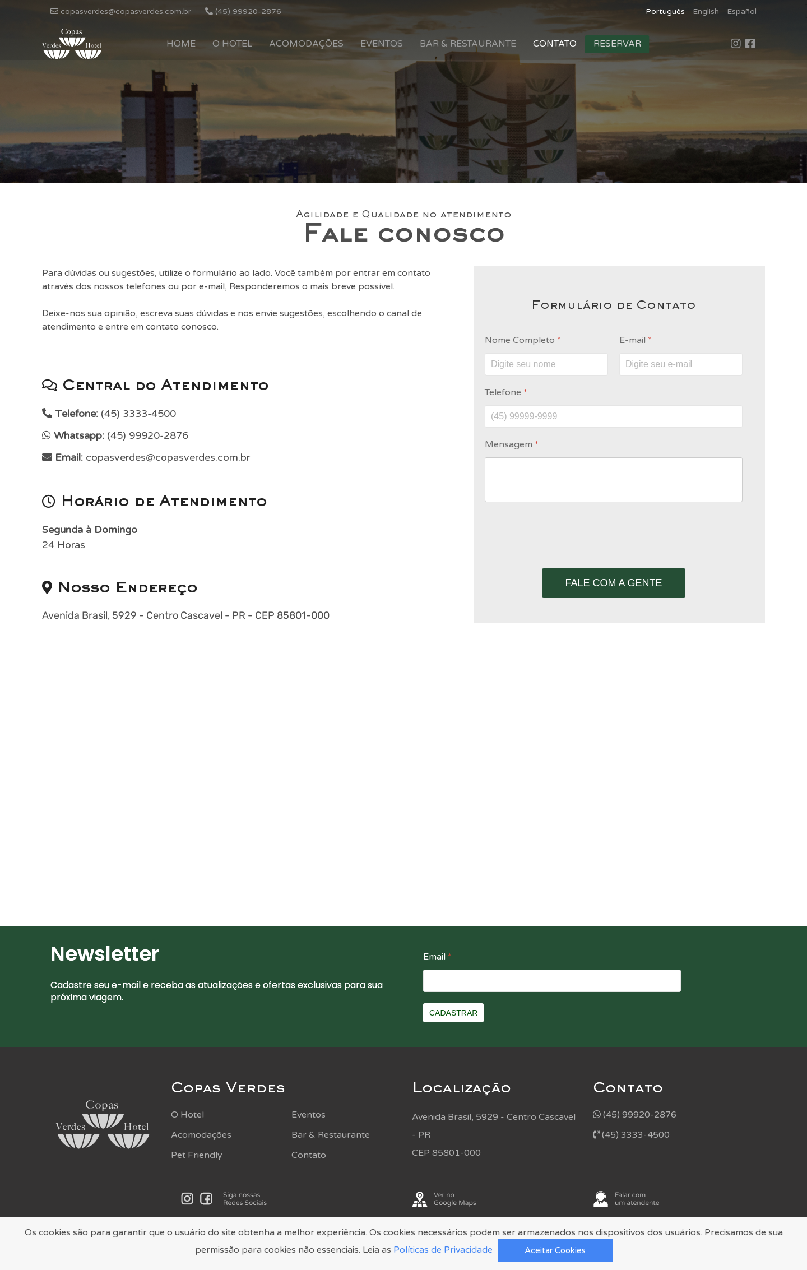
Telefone (506, 392)
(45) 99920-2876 (634, 1114)
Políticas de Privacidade (443, 1249)
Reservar (617, 43)
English (706, 11)
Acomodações (306, 43)
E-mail (635, 340)
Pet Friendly (196, 1155)
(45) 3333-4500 (631, 1135)
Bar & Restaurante (468, 43)
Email (437, 956)
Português (665, 11)
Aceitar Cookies (555, 1250)
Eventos (381, 43)
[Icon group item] (736, 44)
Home (181, 43)
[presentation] (613, 535)
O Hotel (232, 43)
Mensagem (512, 444)
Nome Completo (523, 340)
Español (742, 11)
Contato (555, 43)
